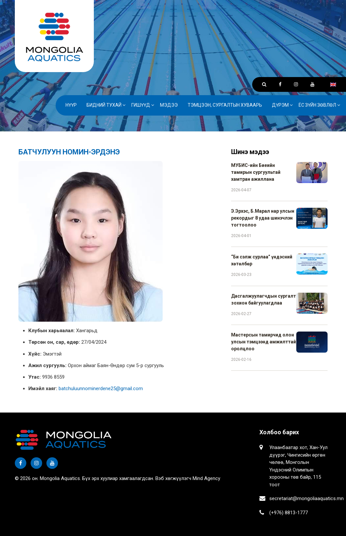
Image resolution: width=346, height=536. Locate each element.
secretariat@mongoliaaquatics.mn (306, 498)
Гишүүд (140, 105)
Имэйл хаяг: (42, 388)
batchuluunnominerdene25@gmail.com (101, 388)
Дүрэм (280, 105)
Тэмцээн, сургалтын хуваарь (225, 105)
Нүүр (71, 105)
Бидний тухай (104, 105)
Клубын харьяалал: (51, 331)
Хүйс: (34, 354)
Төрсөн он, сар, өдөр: (54, 342)
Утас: (34, 377)
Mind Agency (206, 478)
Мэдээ (169, 105)
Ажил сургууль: (47, 365)
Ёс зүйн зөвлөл (317, 105)
